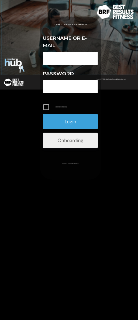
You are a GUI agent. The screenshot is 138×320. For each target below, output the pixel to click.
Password (58, 73)
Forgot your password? (70, 163)
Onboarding (70, 140)
